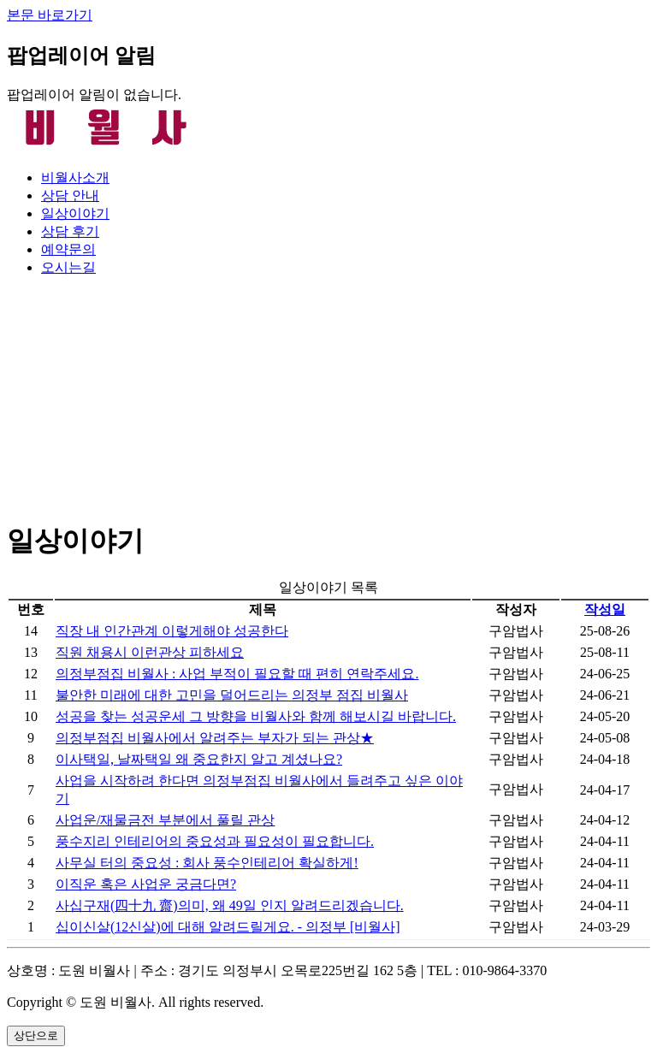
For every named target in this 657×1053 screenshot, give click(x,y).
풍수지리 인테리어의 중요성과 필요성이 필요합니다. (215, 841)
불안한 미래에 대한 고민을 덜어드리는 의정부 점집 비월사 (232, 695)
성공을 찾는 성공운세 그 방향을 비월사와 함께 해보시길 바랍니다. (256, 716)
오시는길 (68, 267)
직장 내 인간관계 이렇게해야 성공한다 (172, 631)
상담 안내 (70, 195)
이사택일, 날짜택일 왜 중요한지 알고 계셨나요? (199, 759)
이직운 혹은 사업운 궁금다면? (146, 884)
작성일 (604, 609)
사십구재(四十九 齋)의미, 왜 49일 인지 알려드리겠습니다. (230, 905)
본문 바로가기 (49, 15)
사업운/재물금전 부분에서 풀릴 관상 (165, 820)
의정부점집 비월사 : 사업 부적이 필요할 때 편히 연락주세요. (237, 673)
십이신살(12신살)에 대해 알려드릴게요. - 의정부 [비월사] (228, 927)
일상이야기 (75, 213)
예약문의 (68, 249)
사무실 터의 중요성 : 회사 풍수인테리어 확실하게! (207, 862)
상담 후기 (70, 231)
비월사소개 (75, 177)
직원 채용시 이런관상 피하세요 (150, 652)
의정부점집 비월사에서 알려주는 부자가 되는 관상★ (215, 738)
